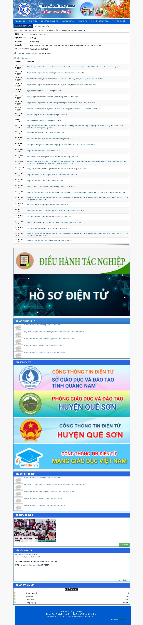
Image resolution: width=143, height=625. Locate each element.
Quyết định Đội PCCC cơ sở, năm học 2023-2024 (45, 181)
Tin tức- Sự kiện (119, 21)
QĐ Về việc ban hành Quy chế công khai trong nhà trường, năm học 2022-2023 (55, 210)
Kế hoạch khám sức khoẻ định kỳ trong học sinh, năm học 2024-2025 (49, 338)
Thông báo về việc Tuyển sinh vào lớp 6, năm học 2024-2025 (49, 216)
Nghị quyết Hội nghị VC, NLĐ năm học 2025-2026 (45, 91)
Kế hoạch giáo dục (49, 21)
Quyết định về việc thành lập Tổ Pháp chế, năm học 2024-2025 (49, 240)
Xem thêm (124, 545)
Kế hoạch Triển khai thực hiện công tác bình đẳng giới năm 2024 (50, 139)
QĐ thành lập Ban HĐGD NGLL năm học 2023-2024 (46, 133)
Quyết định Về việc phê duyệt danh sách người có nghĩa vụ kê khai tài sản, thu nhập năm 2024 (61, 103)
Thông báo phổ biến (41, 26)
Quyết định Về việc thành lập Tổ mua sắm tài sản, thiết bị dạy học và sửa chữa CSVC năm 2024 (61, 85)
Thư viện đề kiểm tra (100, 21)
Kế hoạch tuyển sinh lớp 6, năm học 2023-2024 (44, 121)
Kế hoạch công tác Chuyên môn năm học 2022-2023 (43, 345)
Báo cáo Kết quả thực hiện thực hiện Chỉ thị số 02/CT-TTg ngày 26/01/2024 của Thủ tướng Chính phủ (63, 109)
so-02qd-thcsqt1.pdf (33, 53)
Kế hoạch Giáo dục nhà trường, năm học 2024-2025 (43, 325)
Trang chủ (20, 21)
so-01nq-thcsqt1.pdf (34, 565)
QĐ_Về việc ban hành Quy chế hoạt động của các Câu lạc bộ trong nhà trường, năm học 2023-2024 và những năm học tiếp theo (73, 67)
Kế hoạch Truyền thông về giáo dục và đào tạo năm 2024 (47, 205)
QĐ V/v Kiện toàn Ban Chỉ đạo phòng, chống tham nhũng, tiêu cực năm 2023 (54, 222)
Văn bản (29, 26)
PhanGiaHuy (122, 619)
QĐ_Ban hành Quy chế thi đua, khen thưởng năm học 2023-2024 (50, 186)
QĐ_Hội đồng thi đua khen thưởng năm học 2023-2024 (47, 115)
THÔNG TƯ (82, 21)
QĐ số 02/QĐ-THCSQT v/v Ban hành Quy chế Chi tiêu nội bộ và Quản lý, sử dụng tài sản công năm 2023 (65, 79)
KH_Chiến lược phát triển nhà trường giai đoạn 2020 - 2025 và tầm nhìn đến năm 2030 (55, 332)
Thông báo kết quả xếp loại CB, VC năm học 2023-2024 (47, 228)
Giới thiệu (33, 21)
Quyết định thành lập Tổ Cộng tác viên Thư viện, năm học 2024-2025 (52, 175)
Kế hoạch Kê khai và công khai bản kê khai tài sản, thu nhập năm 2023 (52, 157)
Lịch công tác (68, 21)
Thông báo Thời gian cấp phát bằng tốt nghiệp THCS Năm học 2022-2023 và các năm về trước (61, 145)
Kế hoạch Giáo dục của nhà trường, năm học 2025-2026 (44, 352)
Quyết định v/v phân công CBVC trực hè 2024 (43, 151)
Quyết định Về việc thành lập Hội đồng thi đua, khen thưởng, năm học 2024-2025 (56, 73)
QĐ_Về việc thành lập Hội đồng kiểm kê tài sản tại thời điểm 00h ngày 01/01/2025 (56, 169)
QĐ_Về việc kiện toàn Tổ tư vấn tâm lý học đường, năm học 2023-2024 (53, 97)
